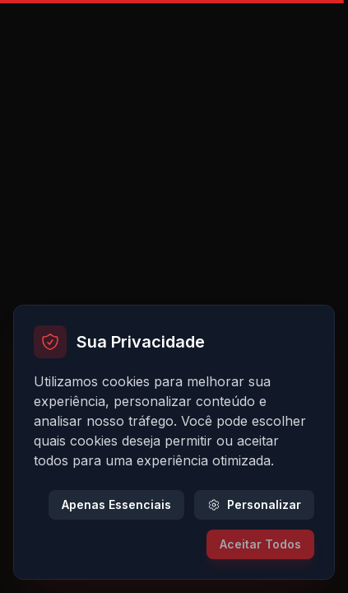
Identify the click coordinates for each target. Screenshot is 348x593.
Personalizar (254, 504)
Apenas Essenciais (116, 504)
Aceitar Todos (260, 544)
